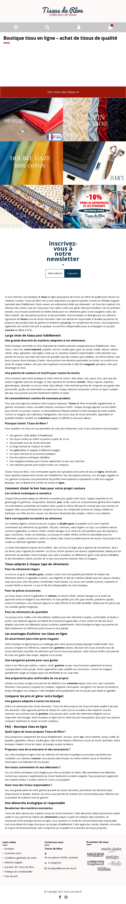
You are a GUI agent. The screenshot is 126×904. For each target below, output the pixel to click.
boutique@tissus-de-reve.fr (62, 868)
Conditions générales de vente (20, 858)
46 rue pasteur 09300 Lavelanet (61, 857)
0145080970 (54, 863)
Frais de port (11, 876)
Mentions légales (13, 862)
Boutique (9, 848)
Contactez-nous (12, 853)
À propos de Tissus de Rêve (19, 867)
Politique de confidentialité (18, 871)
